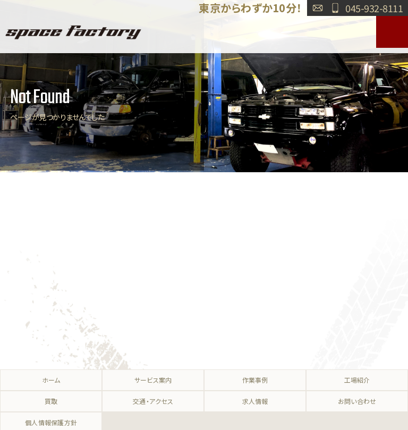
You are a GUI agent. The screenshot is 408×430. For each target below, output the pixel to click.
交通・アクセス (153, 401)
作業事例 (255, 379)
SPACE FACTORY (73, 32)
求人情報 (255, 401)
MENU (392, 32)
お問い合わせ (318, 8)
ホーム (51, 379)
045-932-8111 (374, 8)
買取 (51, 401)
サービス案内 (153, 379)
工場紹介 (357, 379)
